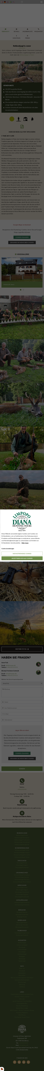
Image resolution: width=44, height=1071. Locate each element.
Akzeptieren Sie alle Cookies (22, 558)
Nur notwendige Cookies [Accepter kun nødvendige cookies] (22, 553)
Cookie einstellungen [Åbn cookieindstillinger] (7, 548)
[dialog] (22, 535)
